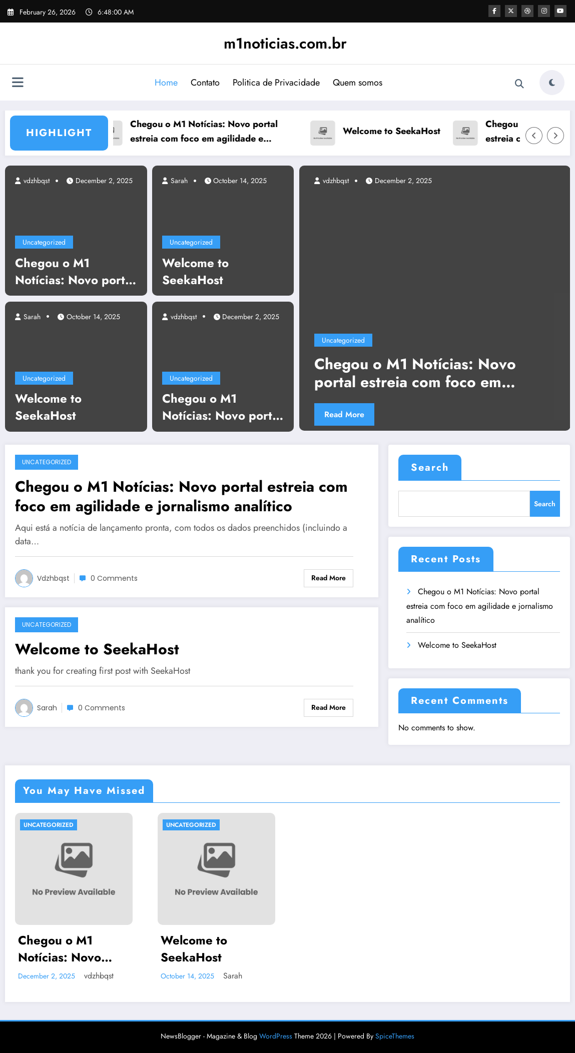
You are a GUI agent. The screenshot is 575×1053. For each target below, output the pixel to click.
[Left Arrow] (534, 136)
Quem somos (357, 82)
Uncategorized (44, 242)
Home (166, 82)
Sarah (31, 317)
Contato (205, 82)
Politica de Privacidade (276, 82)
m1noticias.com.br (285, 43)
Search (430, 467)
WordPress (275, 1036)
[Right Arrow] (555, 136)
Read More (344, 414)
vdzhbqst (36, 181)
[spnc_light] (551, 82)
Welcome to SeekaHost (396, 131)
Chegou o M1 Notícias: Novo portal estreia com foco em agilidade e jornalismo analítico (208, 132)
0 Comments (114, 578)
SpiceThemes (394, 1036)
